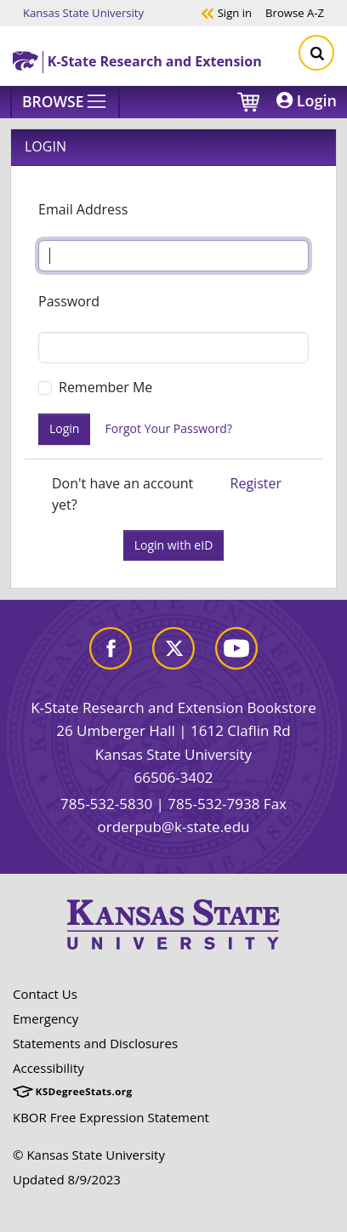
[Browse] (65, 102)
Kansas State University (83, 12)
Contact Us (45, 993)
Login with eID (173, 545)
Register (256, 483)
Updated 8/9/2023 (67, 1179)
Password (69, 301)
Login (306, 100)
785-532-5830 (106, 803)
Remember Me (105, 387)
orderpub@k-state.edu (174, 826)
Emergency (45, 1018)
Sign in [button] (226, 12)
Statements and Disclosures (95, 1043)
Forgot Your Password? (168, 428)
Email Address (83, 209)
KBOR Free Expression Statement (111, 1117)
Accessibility (48, 1067)
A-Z (294, 12)
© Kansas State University (89, 1154)
